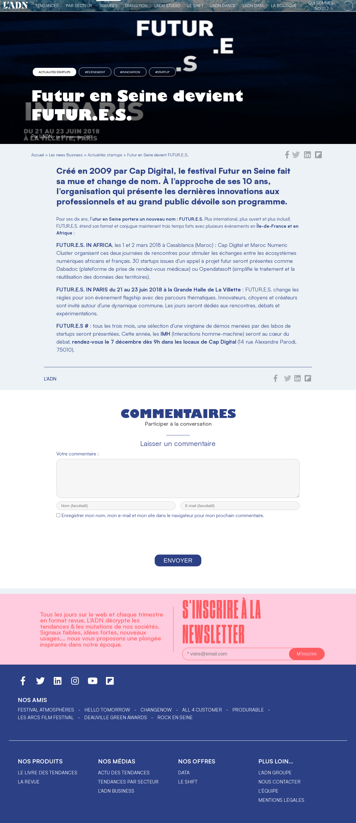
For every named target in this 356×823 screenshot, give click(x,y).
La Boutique (284, 5)
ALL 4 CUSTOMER (202, 710)
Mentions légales (281, 800)
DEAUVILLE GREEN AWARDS (115, 717)
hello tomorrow (107, 710)
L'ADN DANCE (223, 5)
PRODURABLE (248, 710)
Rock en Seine (175, 717)
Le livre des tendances (47, 773)
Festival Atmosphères (46, 710)
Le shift (187, 782)
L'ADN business (116, 791)
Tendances (47, 5)
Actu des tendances (124, 773)
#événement (95, 72)
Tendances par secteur (128, 782)
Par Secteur (79, 5)
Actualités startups (54, 72)
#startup (162, 72)
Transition (136, 5)
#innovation (130, 72)
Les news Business (66, 154)
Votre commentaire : (77, 454)
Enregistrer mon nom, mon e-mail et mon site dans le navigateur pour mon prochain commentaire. (162, 521)
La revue (29, 782)
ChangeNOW (156, 710)
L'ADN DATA (253, 5)
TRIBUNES (108, 5)
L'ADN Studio (167, 5)
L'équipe (268, 791)
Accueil (37, 154)
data (184, 773)
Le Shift (195, 5)
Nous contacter (279, 782)
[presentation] (178, 543)
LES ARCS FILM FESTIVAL (46, 717)
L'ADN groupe (275, 773)
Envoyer (178, 566)
